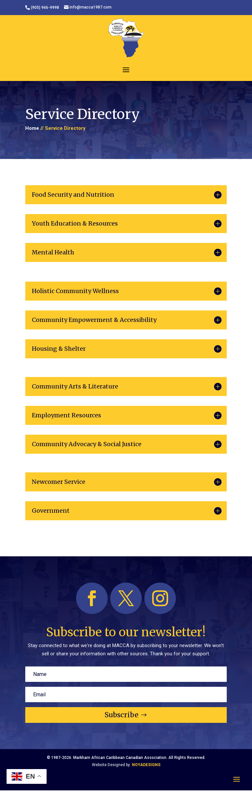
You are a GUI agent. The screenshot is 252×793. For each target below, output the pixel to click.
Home (32, 128)
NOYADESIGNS (146, 765)
